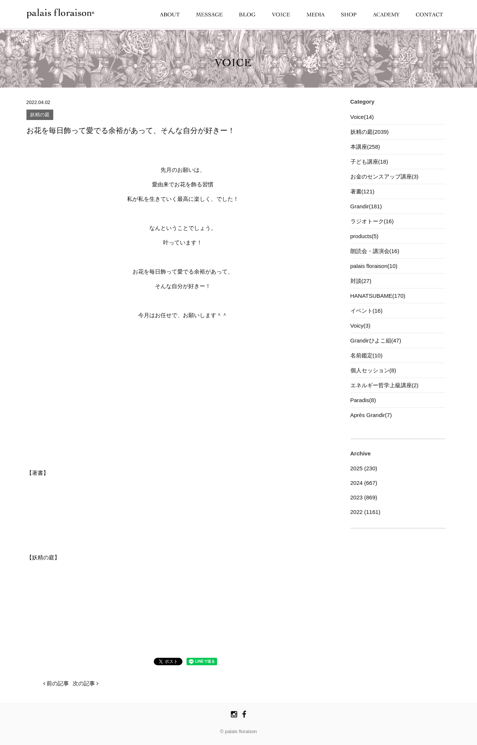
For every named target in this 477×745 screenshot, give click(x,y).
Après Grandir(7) (371, 415)
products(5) (364, 236)
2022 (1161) (365, 512)
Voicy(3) (360, 325)
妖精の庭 (40, 115)
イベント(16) (366, 310)
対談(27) (361, 281)
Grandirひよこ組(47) (375, 340)
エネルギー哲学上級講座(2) (384, 385)
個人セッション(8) (373, 370)
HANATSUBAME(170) (378, 296)
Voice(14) (362, 117)
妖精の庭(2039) (369, 132)
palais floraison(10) (374, 266)
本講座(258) (365, 146)
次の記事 (85, 683)
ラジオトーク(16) (372, 221)
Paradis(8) (363, 400)
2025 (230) (364, 468)
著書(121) (362, 191)
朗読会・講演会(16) (375, 251)
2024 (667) (364, 483)
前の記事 (56, 683)
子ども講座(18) (369, 161)
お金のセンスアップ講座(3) (384, 176)
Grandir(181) (366, 206)
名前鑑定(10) (366, 355)
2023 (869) (364, 497)
